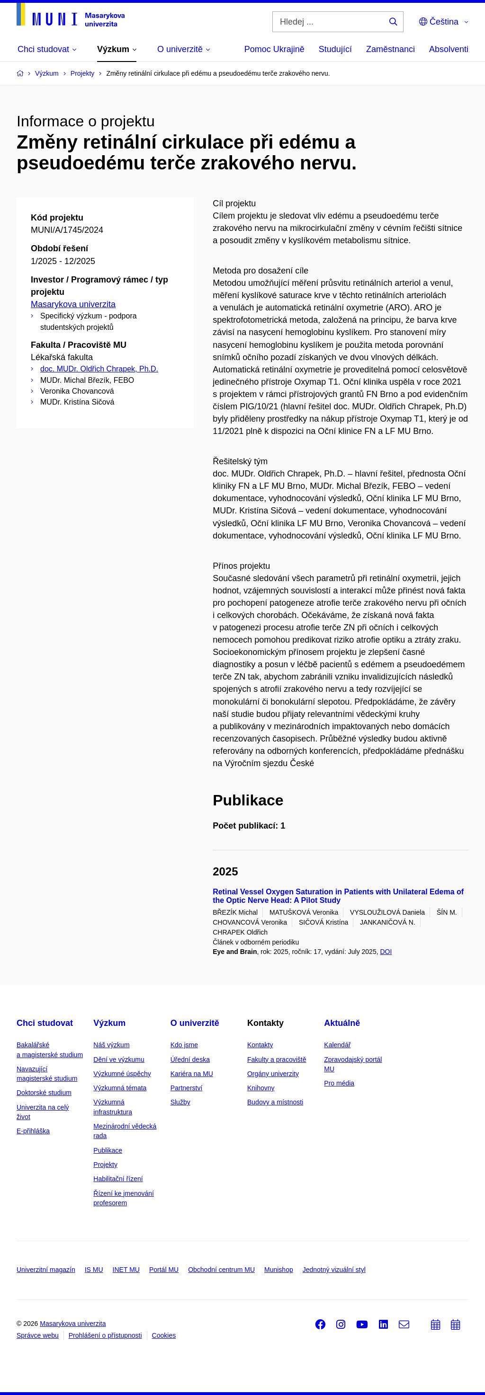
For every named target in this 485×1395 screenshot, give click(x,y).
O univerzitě (195, 1023)
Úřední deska (190, 1059)
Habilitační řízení (118, 1179)
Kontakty (260, 1045)
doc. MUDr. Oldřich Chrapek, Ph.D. (99, 369)
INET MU (126, 1269)
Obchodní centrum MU (221, 1269)
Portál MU (164, 1269)
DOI (386, 951)
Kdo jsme (184, 1045)
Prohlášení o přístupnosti (105, 1335)
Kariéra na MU (192, 1073)
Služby (180, 1102)
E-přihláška (33, 1131)
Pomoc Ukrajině (274, 49)
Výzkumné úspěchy (122, 1073)
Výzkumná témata (119, 1088)
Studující (335, 49)
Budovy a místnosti (275, 1102)
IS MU (94, 1269)
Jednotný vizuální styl (334, 1269)
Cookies (164, 1335)
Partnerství (187, 1088)
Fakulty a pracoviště (276, 1059)
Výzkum (109, 1023)
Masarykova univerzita (73, 304)
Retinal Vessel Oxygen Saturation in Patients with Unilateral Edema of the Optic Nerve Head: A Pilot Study (338, 896)
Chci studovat (45, 1023)
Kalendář (337, 1045)
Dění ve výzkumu (118, 1059)
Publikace (107, 1150)
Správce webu (38, 1335)
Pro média (339, 1083)
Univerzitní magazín (46, 1269)
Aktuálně (342, 1023)
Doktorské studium (44, 1092)
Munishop (278, 1269)
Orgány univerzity (273, 1073)
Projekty (105, 1164)
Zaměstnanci (390, 49)
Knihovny (261, 1088)
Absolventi (448, 49)
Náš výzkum (111, 1045)
